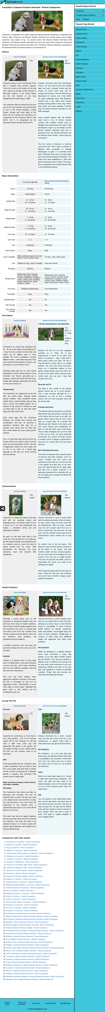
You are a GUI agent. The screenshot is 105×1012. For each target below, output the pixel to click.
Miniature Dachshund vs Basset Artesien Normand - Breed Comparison (32, 916)
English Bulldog (81, 38)
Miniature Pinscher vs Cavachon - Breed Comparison (25, 893)
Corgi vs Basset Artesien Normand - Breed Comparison (26, 962)
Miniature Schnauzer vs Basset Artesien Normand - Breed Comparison (32, 965)
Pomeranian (80, 42)
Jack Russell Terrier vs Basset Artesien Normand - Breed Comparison (31, 953)
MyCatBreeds (66, 1003)
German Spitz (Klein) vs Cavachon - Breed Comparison (26, 902)
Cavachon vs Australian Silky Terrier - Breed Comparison (26, 865)
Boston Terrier (81, 77)
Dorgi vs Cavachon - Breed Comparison (20, 896)
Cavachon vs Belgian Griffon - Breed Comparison (24, 868)
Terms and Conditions (22, 1003)
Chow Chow (80, 98)
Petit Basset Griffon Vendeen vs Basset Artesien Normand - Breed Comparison (34, 931)
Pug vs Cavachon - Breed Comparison (20, 847)
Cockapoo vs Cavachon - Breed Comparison (22, 856)
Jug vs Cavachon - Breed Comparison (20, 890)
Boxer (78, 85)
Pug (77, 55)
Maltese (78, 51)
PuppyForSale (50, 1003)
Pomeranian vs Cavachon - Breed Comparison (23, 842)
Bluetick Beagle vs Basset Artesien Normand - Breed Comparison (30, 925)
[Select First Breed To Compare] (90, 11)
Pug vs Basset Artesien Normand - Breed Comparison (25, 939)
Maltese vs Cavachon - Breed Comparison (21, 845)
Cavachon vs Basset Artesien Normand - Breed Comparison (28, 968)
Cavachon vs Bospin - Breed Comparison (21, 873)
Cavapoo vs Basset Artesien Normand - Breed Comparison (27, 959)
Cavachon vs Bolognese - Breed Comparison (22, 862)
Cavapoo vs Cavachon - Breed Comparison (22, 859)
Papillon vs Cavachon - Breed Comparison (21, 879)
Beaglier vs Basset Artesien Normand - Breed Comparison (27, 922)
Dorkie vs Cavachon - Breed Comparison (21, 899)
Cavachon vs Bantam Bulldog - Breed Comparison (24, 876)
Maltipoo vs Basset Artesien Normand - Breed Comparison (27, 945)
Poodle (78, 107)
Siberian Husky (81, 29)
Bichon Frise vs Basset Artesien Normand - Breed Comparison (29, 951)
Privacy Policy (7, 1003)
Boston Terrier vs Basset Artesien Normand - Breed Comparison (29, 942)
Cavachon (17, 57)
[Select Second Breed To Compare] (90, 15)
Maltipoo (79, 111)
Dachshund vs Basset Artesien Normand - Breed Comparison (28, 913)
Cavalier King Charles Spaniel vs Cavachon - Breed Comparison (29, 853)
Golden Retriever (82, 64)
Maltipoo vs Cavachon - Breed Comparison (21, 850)
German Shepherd (82, 59)
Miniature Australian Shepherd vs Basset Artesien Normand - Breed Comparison (35, 976)
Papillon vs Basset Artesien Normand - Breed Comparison (27, 973)
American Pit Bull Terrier (84, 90)
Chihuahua (79, 72)
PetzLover (36, 1003)
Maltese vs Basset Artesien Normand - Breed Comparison (27, 936)
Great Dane (80, 102)
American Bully (81, 81)
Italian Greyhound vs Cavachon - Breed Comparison (25, 888)
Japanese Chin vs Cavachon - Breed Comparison (24, 882)
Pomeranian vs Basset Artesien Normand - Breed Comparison (28, 933)
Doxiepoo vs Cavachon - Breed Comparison (22, 905)
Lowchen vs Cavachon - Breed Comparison (22, 910)
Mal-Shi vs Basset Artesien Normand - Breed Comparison (27, 971)
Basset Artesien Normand (52, 57)
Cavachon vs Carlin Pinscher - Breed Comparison (24, 870)
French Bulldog (81, 47)
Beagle (78, 94)
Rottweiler (79, 68)
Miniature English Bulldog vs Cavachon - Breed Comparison (28, 885)
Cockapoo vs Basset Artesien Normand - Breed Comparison (28, 956)
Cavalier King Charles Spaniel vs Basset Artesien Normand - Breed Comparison (35, 948)
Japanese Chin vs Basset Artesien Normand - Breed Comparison (29, 979)
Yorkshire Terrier (81, 34)
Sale (23, 57)
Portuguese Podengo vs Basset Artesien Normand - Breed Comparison (32, 919)
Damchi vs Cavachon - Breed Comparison (21, 908)
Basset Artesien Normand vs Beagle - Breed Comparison (27, 928)
